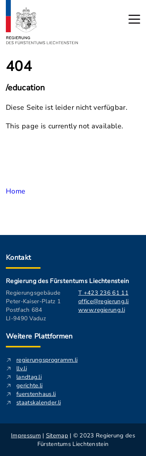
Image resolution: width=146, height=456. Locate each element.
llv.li (21, 368)
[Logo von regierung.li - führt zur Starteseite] (42, 22)
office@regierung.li (103, 301)
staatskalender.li (38, 402)
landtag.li (29, 377)
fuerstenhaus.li (36, 394)
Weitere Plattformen (39, 336)
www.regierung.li (101, 310)
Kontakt (18, 257)
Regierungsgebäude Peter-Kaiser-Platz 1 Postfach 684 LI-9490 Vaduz (33, 305)
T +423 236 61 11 (103, 293)
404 (19, 67)
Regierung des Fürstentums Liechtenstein (67, 281)
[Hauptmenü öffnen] (134, 19)
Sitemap (57, 435)
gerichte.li (29, 385)
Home (15, 191)
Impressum (26, 435)
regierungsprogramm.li (46, 360)
